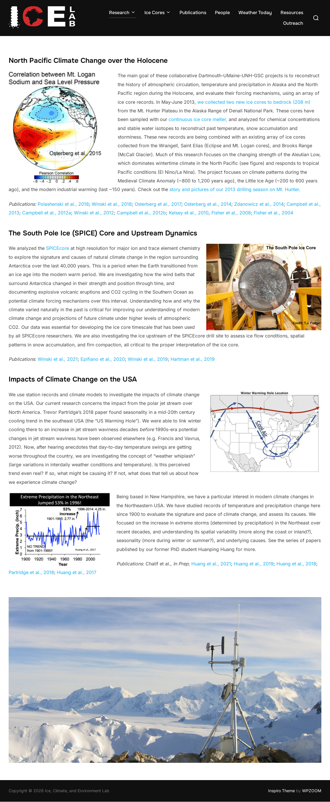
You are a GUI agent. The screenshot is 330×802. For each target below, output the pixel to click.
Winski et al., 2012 (94, 213)
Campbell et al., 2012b (141, 213)
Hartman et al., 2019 (193, 359)
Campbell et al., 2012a (46, 213)
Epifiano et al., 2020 (103, 359)
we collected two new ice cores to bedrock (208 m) (253, 102)
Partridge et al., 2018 (31, 572)
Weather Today (255, 13)
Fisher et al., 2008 (231, 213)
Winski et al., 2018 (112, 204)
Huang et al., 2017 (76, 572)
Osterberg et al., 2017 (158, 204)
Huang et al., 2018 (296, 564)
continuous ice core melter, (198, 119)
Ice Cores (157, 13)
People (222, 13)
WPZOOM (311, 790)
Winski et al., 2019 (148, 359)
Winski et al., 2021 (58, 359)
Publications (193, 13)
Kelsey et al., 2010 (189, 213)
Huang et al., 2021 (211, 564)
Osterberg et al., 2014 (207, 204)
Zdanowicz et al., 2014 (259, 204)
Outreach (293, 23)
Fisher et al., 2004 (273, 213)
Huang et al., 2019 (254, 564)
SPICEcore (57, 248)
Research (122, 13)
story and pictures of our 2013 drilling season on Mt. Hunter (234, 189)
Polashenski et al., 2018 (63, 204)
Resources (292, 13)
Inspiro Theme (281, 790)
